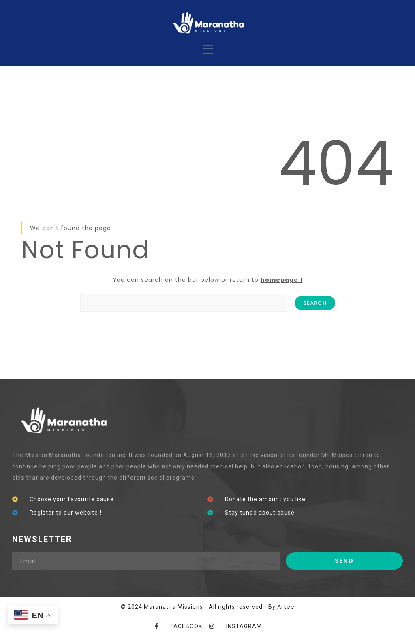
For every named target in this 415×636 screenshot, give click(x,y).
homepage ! (282, 280)
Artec (286, 607)
